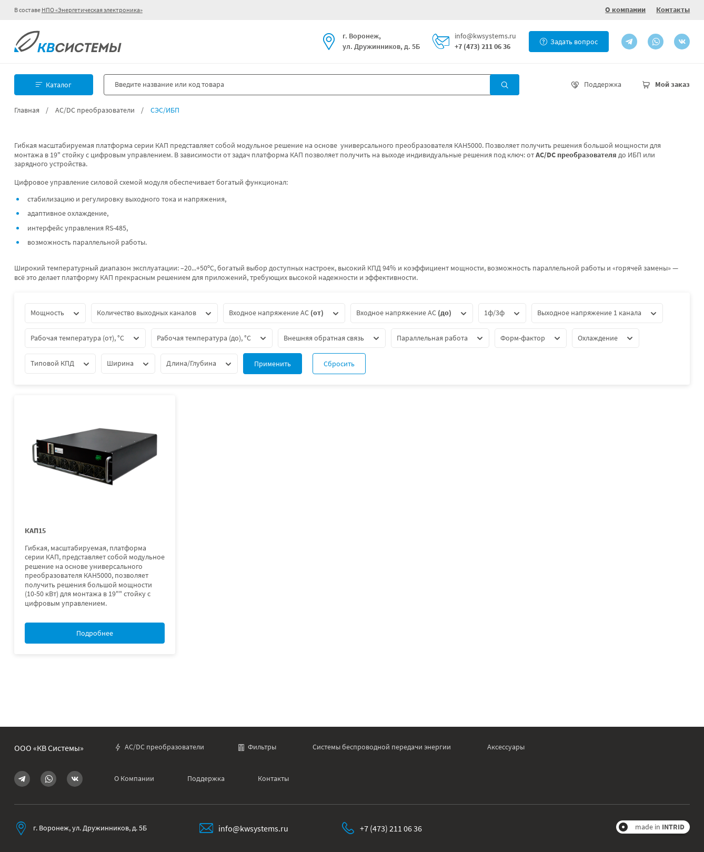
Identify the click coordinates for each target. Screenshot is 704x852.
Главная (26, 110)
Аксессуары (506, 747)
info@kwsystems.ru (485, 36)
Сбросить (339, 363)
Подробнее (94, 633)
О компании (625, 9)
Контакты (673, 9)
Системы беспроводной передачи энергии (382, 747)
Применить (272, 363)
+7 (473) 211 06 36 (482, 46)
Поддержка (206, 778)
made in (660, 826)
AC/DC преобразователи (95, 110)
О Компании (134, 778)
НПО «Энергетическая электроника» (92, 10)
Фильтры (256, 747)
